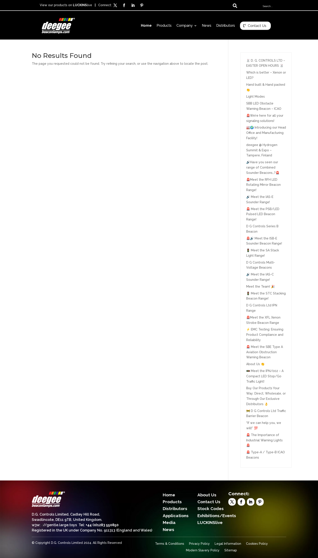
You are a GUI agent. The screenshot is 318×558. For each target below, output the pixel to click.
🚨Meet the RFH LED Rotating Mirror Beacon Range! (263, 185)
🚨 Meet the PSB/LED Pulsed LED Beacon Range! (262, 214)
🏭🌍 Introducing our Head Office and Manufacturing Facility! (266, 133)
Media (169, 522)
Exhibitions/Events (216, 515)
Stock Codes (210, 508)
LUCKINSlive (210, 522)
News (206, 26)
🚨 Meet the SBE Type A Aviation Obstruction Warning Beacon (264, 352)
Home (146, 26)
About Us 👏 (255, 364)
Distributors (225, 26)
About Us (206, 494)
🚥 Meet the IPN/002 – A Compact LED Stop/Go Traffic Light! (265, 376)
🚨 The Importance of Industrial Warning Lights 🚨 (264, 440)
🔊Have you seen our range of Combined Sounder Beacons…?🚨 (262, 167)
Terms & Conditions (169, 543)
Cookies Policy (257, 543)
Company (184, 26)
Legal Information (228, 543)
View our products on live (66, 5)
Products (164, 26)
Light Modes (255, 96)
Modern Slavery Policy (203, 550)
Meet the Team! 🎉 (260, 286)
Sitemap (230, 550)
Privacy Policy (199, 543)
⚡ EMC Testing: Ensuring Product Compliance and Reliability (264, 335)
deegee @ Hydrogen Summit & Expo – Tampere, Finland (261, 150)
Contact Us (257, 26)
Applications (176, 515)
